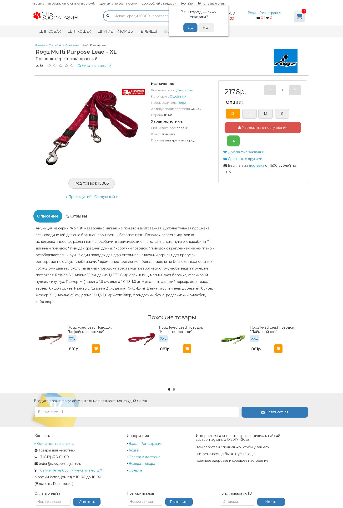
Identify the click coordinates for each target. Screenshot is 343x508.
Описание (48, 216)
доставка (256, 165)
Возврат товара (142, 463)
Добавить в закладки (243, 152)
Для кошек (79, 31)
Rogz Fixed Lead (81, 327)
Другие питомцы (116, 31)
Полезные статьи (212, 3)
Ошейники (178, 96)
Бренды (149, 31)
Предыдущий (78, 197)
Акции (134, 450)
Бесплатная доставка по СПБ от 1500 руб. (64, 3)
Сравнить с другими (242, 159)
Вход (252, 13)
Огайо (187, 3)
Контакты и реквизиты (54, 443)
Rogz (182, 102)
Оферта (135, 470)
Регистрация (270, 13)
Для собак (50, 31)
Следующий (106, 197)
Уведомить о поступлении (263, 127)
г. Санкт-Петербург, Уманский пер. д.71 (70, 470)
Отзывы (76, 216)
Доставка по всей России (118, 3)
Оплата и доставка (144, 457)
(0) (95, 65)
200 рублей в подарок (159, 3)
